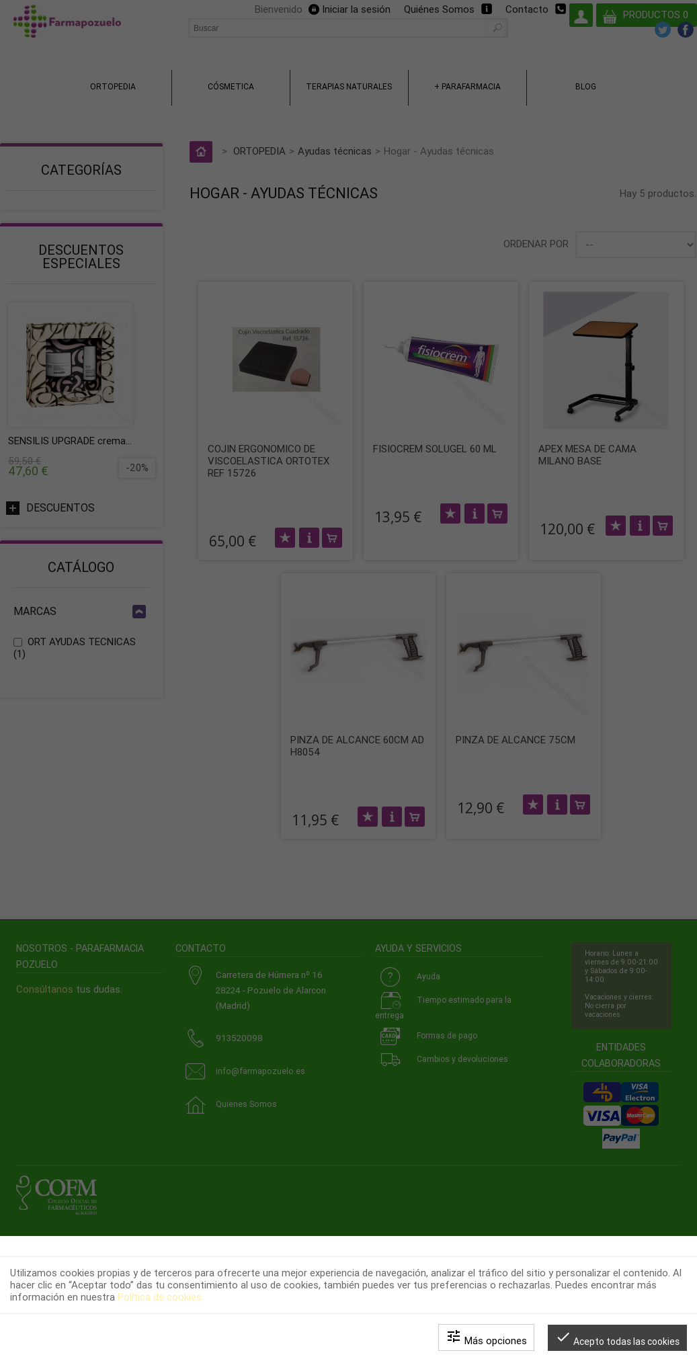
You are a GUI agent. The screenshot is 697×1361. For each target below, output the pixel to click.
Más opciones (486, 1337)
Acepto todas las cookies (617, 1338)
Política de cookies (160, 1297)
